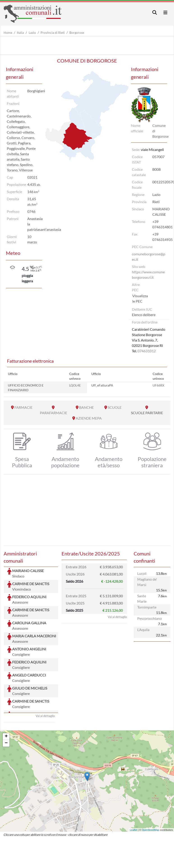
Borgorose (76, 32)
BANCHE (86, 407)
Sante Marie (142, 598)
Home (8, 32)
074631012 (146, 351)
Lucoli (142, 573)
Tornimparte (146, 607)
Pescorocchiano (149, 618)
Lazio (32, 32)
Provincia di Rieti (53, 32)
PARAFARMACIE (53, 413)
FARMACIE (23, 407)
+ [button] (6, 702)
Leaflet (133, 796)
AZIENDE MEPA (89, 418)
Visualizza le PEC (140, 298)
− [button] (6, 709)
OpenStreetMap (150, 796)
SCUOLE (114, 407)
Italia (20, 32)
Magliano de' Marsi (147, 582)
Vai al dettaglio (45, 682)
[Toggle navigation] (154, 12)
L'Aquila (143, 629)
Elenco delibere (144, 314)
